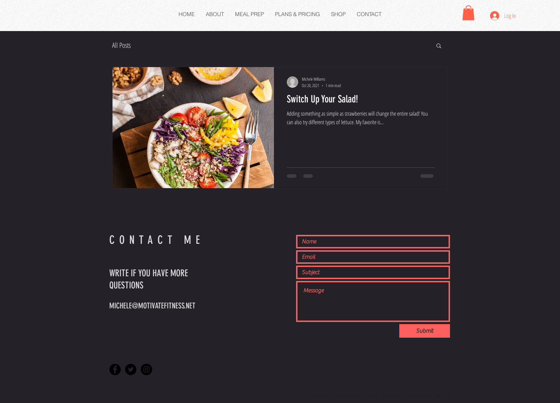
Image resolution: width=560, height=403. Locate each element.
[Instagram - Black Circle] (146, 369)
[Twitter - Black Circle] (130, 369)
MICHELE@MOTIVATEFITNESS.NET (152, 306)
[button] (468, 12)
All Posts (121, 45)
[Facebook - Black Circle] (115, 369)
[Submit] (424, 331)
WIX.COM (443, 396)
